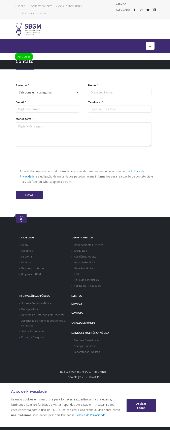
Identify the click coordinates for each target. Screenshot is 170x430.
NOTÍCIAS (76, 304)
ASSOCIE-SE (24, 56)
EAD (76, 274)
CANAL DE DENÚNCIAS (69, 6)
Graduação (80, 250)
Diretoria (26, 256)
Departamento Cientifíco (88, 245)
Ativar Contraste (34, 13)
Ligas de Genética (84, 262)
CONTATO (77, 312)
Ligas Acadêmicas (84, 268)
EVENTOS (77, 296)
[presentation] (46, 157)
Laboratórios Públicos (87, 352)
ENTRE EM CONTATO (41, 6)
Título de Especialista (86, 280)
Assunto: (21, 85)
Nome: (92, 85)
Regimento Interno (32, 268)
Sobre (25, 245)
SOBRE (20, 6)
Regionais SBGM (31, 274)
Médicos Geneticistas (87, 340)
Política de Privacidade (90, 415)
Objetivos (27, 250)
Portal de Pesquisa (32, 337)
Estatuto (26, 262)
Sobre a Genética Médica (36, 303)
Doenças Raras (30, 309)
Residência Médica (85, 256)
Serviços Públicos (84, 346)
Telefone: (94, 102)
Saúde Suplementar (33, 331)
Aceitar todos (141, 406)
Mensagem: (23, 119)
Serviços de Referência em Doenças (43, 315)
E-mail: (20, 102)
